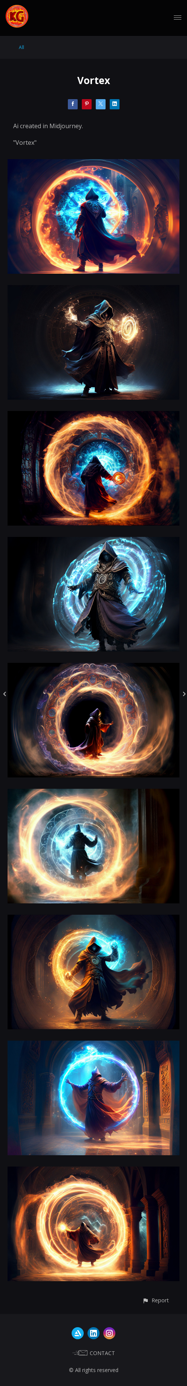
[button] (155, 1300)
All (21, 47)
